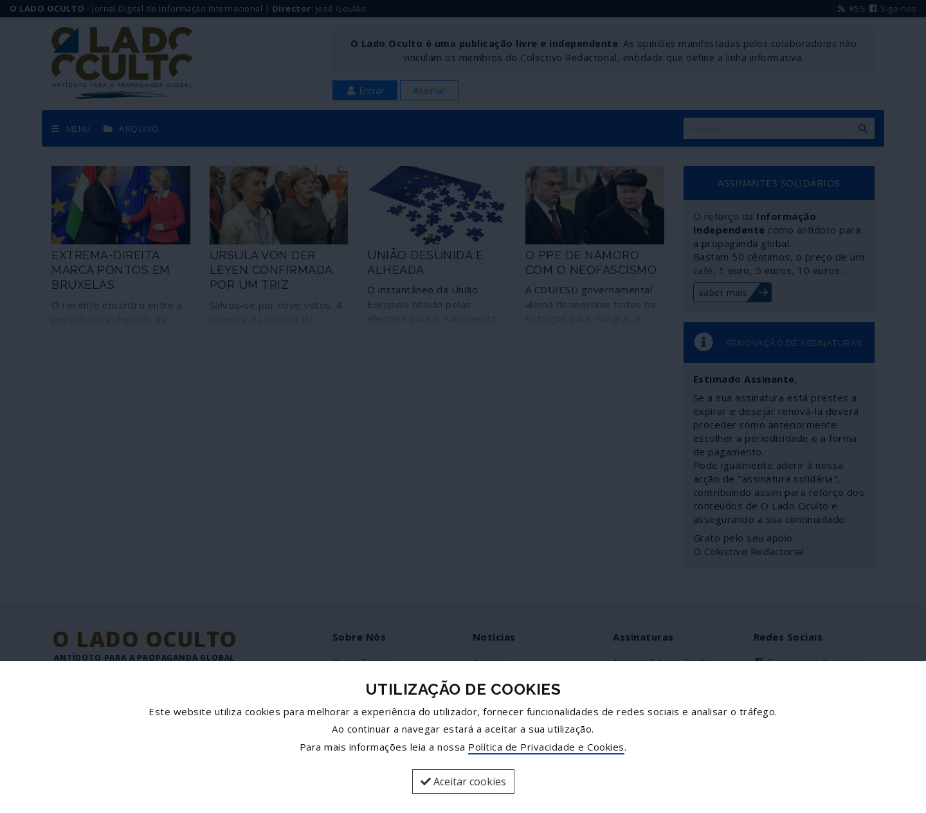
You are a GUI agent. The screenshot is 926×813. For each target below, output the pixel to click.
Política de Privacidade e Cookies (546, 746)
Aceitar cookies (463, 781)
